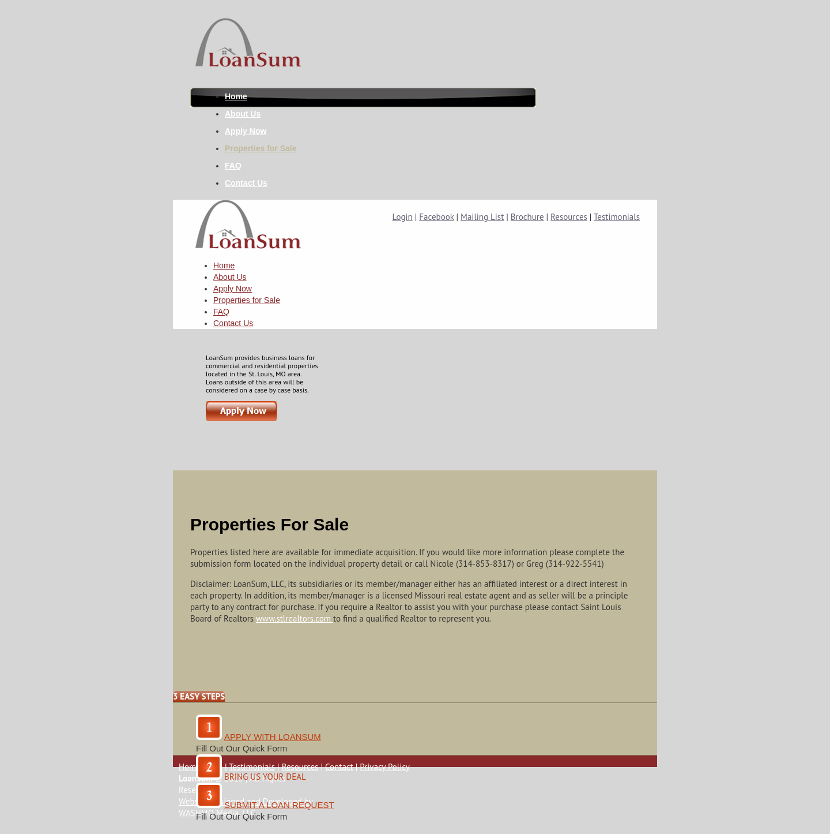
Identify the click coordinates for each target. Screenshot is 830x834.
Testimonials (617, 216)
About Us (243, 113)
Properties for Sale (261, 148)
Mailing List (482, 216)
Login (403, 216)
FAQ (233, 165)
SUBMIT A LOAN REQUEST (279, 805)
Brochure (527, 216)
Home (236, 96)
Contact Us (246, 183)
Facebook (436, 216)
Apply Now (245, 131)
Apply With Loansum (272, 737)
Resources (568, 216)
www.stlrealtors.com (294, 618)
